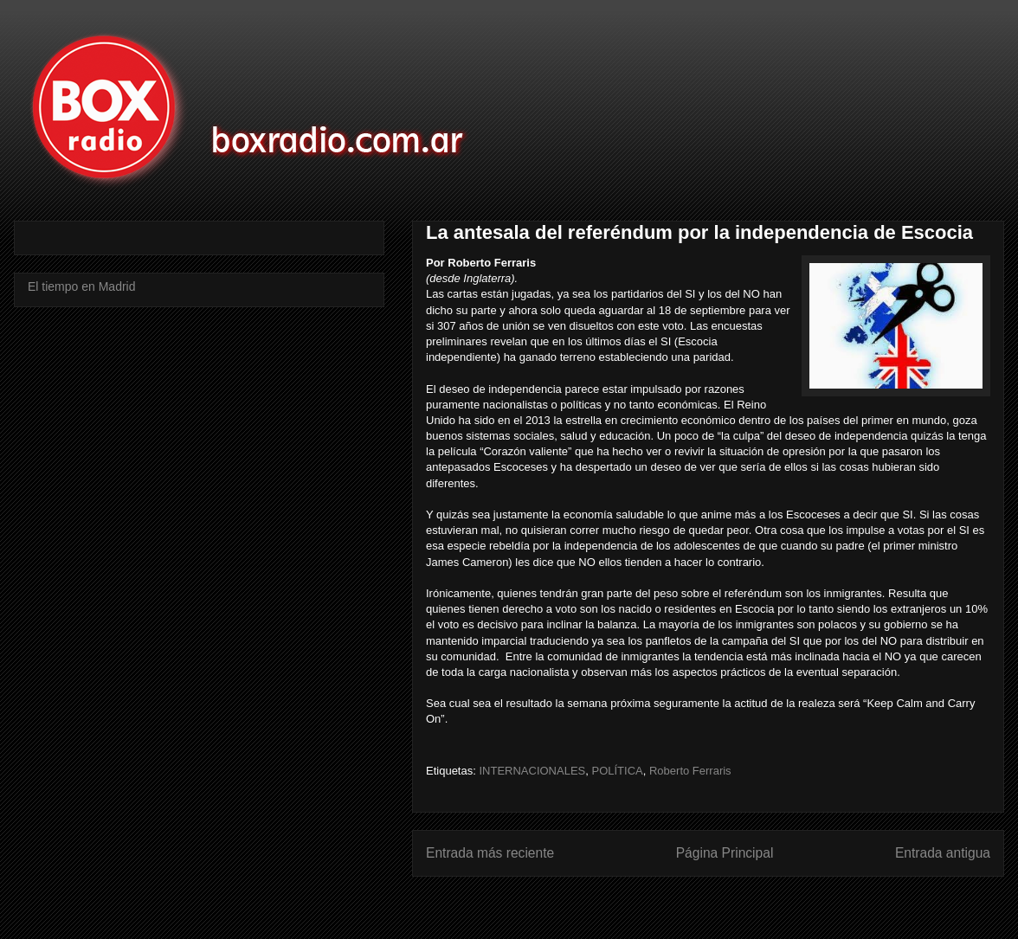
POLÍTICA (616, 770)
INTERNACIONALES (532, 770)
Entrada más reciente (490, 853)
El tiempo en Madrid (82, 286)
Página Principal (725, 853)
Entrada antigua (942, 853)
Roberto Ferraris (690, 770)
